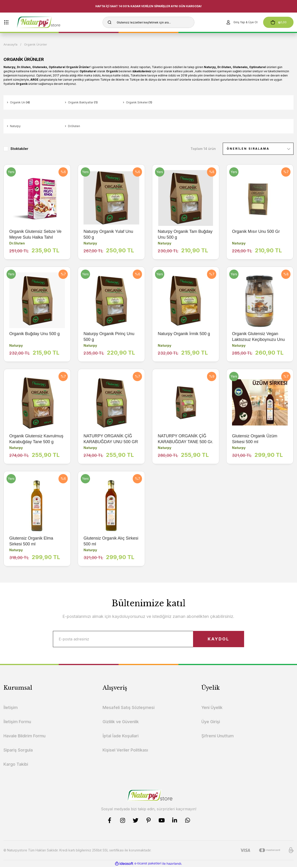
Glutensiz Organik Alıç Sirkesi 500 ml (111, 541)
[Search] (149, 22)
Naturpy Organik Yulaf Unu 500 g (108, 234)
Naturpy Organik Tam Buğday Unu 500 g (185, 234)
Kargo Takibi (15, 764)
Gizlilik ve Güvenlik (121, 721)
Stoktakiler (19, 149)
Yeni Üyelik (212, 707)
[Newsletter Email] (148, 639)
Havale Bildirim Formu (24, 735)
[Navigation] (6, 22)
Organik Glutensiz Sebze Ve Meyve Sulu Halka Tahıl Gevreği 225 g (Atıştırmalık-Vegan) (35, 234)
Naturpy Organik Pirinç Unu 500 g (109, 336)
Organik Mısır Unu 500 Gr (256, 231)
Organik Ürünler (35, 44)
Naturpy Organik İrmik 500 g (184, 333)
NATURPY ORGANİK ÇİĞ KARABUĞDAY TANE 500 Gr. (185, 439)
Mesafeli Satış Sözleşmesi (129, 707)
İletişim (10, 707)
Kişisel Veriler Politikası (125, 750)
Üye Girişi (210, 721)
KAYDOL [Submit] (218, 638)
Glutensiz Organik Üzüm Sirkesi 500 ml (254, 439)
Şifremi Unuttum (217, 735)
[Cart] (278, 22)
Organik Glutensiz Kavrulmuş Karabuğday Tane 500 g (36, 439)
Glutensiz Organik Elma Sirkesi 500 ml (31, 541)
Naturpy (90, 243)
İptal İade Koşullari (121, 735)
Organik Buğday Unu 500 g (34, 333)
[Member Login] (242, 22)
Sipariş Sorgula (18, 750)
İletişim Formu (17, 721)
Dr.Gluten (17, 243)
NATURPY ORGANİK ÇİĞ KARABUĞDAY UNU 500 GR (111, 439)
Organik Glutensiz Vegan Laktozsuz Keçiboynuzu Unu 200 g (258, 337)
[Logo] (46, 22)
